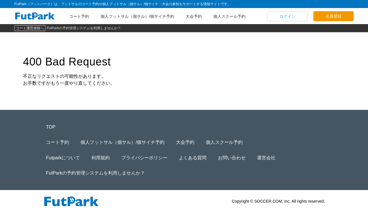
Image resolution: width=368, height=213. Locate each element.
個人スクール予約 (229, 16)
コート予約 (79, 16)
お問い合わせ (232, 157)
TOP (50, 127)
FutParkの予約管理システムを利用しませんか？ (84, 28)
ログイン (287, 16)
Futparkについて (63, 157)
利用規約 (100, 157)
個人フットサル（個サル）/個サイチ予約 (137, 16)
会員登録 (333, 16)
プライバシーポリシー (144, 157)
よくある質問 (192, 157)
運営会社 (266, 157)
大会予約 (194, 16)
